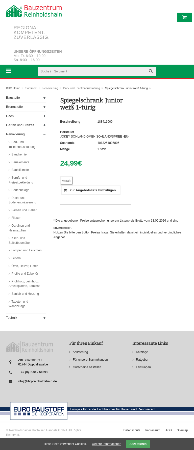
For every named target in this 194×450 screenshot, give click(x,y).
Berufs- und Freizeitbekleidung (21, 180)
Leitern (16, 258)
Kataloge (141, 352)
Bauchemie (19, 154)
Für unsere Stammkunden (90, 359)
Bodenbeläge (20, 190)
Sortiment (31, 88)
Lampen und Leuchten (26, 250)
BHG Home (13, 88)
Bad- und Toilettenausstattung (81, 88)
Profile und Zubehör (24, 273)
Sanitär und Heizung (25, 294)
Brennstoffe (14, 107)
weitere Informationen (106, 444)
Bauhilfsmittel (20, 170)
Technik (11, 318)
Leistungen (143, 367)
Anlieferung (80, 352)
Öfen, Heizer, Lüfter (24, 266)
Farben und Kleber (24, 210)
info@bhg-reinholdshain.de (37, 381)
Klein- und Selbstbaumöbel (19, 240)
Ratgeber (142, 359)
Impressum (152, 430)
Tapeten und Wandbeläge (18, 304)
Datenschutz (132, 430)
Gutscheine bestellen (86, 367)
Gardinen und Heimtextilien (19, 228)
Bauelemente (20, 162)
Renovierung (50, 88)
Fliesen (16, 218)
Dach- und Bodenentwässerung (22, 200)
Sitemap (182, 430)
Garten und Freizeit (20, 125)
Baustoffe (13, 97)
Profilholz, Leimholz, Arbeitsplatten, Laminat (24, 284)
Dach (10, 116)
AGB (168, 430)
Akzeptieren (138, 444)
